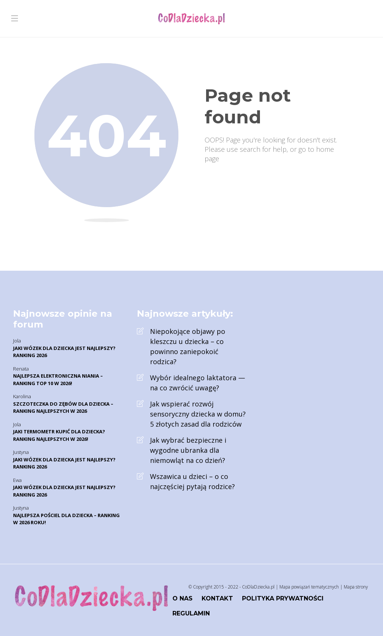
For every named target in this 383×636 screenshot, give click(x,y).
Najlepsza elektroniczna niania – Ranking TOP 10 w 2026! (58, 379)
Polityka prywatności (283, 598)
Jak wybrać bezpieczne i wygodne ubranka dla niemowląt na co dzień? (188, 450)
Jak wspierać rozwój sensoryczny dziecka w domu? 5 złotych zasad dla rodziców (198, 413)
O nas (182, 598)
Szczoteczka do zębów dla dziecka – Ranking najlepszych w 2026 (63, 407)
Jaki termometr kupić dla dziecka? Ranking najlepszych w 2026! (59, 435)
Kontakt (217, 598)
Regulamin (191, 613)
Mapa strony (356, 587)
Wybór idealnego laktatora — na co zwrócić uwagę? (197, 382)
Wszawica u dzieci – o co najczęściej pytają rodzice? (192, 481)
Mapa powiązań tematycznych (309, 587)
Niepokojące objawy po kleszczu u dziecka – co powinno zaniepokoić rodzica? (187, 346)
